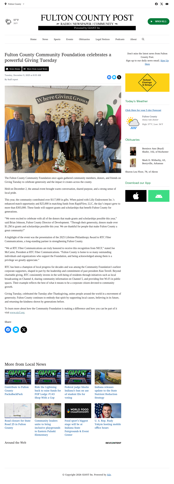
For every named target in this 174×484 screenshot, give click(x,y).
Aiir (109, 475)
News (45, 39)
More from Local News (37, 68)
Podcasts (119, 39)
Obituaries (84, 39)
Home (33, 39)
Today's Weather (136, 101)
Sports (57, 39)
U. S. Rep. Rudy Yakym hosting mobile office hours (108, 416)
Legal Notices (103, 39)
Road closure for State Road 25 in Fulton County (18, 416)
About (133, 39)
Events (69, 39)
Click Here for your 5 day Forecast (143, 110)
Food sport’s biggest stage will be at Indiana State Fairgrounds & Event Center (78, 420)
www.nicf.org (17, 312)
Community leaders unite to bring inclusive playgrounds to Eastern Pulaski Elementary (48, 420)
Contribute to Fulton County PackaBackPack (18, 382)
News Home (14, 68)
